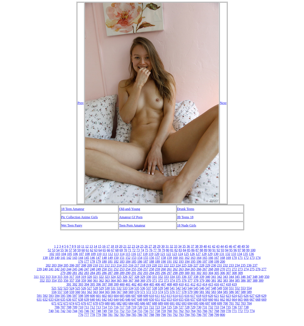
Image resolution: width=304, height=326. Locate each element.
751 (116, 311)
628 (258, 295)
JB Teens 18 (185, 217)
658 (198, 299)
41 (209, 246)
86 (193, 250)
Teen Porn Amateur (132, 225)
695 (195, 303)
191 (169, 261)
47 (234, 246)
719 (133, 307)
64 (100, 250)
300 (187, 273)
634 (57, 299)
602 (104, 295)
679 (101, 303)
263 (181, 269)
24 (137, 246)
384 (231, 280)
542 (178, 288)
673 (65, 303)
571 (142, 292)
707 (62, 307)
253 (122, 269)
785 (133, 314)
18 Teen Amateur (72, 209)
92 (218, 250)
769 (222, 311)
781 (110, 314)
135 (245, 254)
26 (146, 246)
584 (219, 292)
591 (39, 295)
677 (89, 303)
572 (148, 292)
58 (74, 250)
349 (260, 276)
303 (204, 273)
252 (116, 269)
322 (101, 276)
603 (110, 295)
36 (188, 246)
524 (71, 288)
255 (133, 269)
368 (136, 280)
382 (219, 280)
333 (166, 276)
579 (190, 292)
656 (187, 299)
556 (54, 292)
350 (266, 276)
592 (45, 295)
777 (86, 314)
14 (95, 246)
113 (116, 254)
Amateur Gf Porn (130, 217)
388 (255, 280)
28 (154, 246)
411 (187, 284)
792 (175, 314)
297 (169, 273)
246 (80, 269)
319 (83, 276)
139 (51, 257)
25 (142, 246)
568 (125, 292)
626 (246, 295)
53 (53, 250)
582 (207, 292)
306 (222, 273)
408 (169, 284)
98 (243, 250)
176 (80, 261)
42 (213, 246)
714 (104, 307)
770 (228, 311)
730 (198, 307)
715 (110, 307)
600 (92, 295)
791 (169, 314)
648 (139, 299)
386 (243, 280)
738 (246, 307)
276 (258, 269)
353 (48, 280)
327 (130, 276)
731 (204, 307)
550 (225, 288)
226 (190, 265)
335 (178, 276)
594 (57, 295)
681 (113, 303)
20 (120, 246)
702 (237, 303)
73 (138, 250)
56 (66, 250)
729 (192, 307)
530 (107, 288)
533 (125, 288)
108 (87, 254)
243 (62, 269)
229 (207, 265)
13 (91, 246)
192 (175, 261)
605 (122, 295)
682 (119, 303)
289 (122, 273)
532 (119, 288)
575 (166, 292)
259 (157, 269)
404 (145, 284)
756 (145, 311)
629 (263, 295)
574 (160, 292)
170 (234, 257)
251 (110, 269)
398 (110, 284)
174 (258, 257)
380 (207, 280)
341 (213, 276)
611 (157, 295)
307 (228, 273)
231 (219, 265)
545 (195, 288)
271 (228, 269)
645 (122, 299)
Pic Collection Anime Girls (79, 217)
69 (121, 250)
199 (216, 261)
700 (225, 303)
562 (89, 292)
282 (80, 273)
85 (188, 250)
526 (83, 288)
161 (181, 257)
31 (167, 246)
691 (172, 303)
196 (198, 261)
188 (151, 261)
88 (201, 250)
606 (127, 295)
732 (210, 307)
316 (65, 276)
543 (184, 288)
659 (204, 299)
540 (166, 288)
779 (98, 314)
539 (160, 288)
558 (65, 292)
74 (142, 250)
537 (148, 288)
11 (82, 246)
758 (157, 311)
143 (74, 257)
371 (154, 280)
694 (190, 303)
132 (227, 254)
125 (186, 254)
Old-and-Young (129, 209)
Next (223, 103)
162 (187, 257)
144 (80, 257)
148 (104, 257)
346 (243, 276)
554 (249, 288)
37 (192, 246)
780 (104, 314)
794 (187, 314)
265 (192, 269)
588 (243, 292)
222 (166, 265)
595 (62, 295)
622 (222, 295)
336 (184, 276)
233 (231, 265)
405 (151, 284)
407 (163, 284)
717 (122, 307)
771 (234, 311)
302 (198, 273)
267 (204, 269)
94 (226, 250)
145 (86, 257)
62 (91, 250)
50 (247, 246)
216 (130, 265)
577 (178, 292)
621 (216, 295)
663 (228, 299)
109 (93, 254)
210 (95, 265)
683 (125, 303)
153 (133, 257)
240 (45, 269)
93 (222, 250)
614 (175, 295)
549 (219, 288)
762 (181, 311)
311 (36, 276)
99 (248, 250)
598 (80, 295)
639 (86, 299)
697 (207, 303)
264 (187, 269)
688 (154, 303)
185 (133, 261)
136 (251, 254)
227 (195, 265)
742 (62, 311)
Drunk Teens (185, 209)
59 (79, 250)
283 (86, 273)
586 (231, 292)
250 (104, 269)
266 (198, 269)
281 (74, 273)
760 (169, 311)
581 (201, 292)
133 (233, 254)
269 (216, 269)
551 (231, 288)
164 (198, 257)
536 (142, 288)
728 (187, 307)
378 (195, 280)
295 (157, 273)
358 (77, 280)
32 (171, 246)
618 (198, 295)
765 (198, 311)
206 (71, 265)
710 (80, 307)
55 (62, 250)
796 (198, 314)
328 (136, 276)
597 (74, 295)
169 (228, 257)
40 (205, 246)
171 (240, 257)
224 (178, 265)
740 (51, 311)
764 (192, 311)
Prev (80, 103)
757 (151, 311)
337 (190, 276)
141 (62, 257)
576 (172, 292)
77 (155, 250)
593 (51, 295)
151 (122, 257)
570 (136, 292)
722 (151, 307)
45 (226, 246)
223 (172, 265)
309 (240, 273)
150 (116, 257)
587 (237, 292)
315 (59, 276)
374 (172, 280)
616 (187, 295)
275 (252, 269)
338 (195, 276)
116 (133, 254)
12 (87, 246)
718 (127, 307)
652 (163, 299)
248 (92, 269)
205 (65, 265)
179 (98, 261)
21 (125, 246)
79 (163, 250)
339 (201, 276)
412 (192, 284)
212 (107, 265)
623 (228, 295)
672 (59, 303)
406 (157, 284)
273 (240, 269)
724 (163, 307)
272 (234, 269)
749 (104, 311)
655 (181, 299)
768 (216, 311)
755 (139, 311)
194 (187, 261)
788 (151, 314)
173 (252, 257)
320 (89, 276)
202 (48, 265)
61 (87, 250)
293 (145, 273)
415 (210, 284)
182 (116, 261)
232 (225, 265)
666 (246, 299)
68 (117, 250)
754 (133, 311)
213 (113, 265)
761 (175, 311)
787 (145, 314)
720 (139, 307)
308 (234, 273)
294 (151, 273)
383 (225, 280)
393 (80, 284)
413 (198, 284)
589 (249, 292)
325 (119, 276)
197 (204, 261)
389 (260, 280)
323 (107, 276)
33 (175, 246)
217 (136, 265)
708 (68, 307)
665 (240, 299)
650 (151, 299)
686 (142, 303)
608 (139, 295)
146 (92, 257)
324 (113, 276)
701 (231, 303)
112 (110, 254)
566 (113, 292)
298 (175, 273)
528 (95, 288)
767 (210, 311)
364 (113, 280)
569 (130, 292)
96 (235, 250)
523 (65, 288)
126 (192, 254)
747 (92, 311)
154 (139, 257)
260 (163, 269)
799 (216, 314)
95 (231, 250)
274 (246, 269)
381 (213, 280)
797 (204, 314)
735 (228, 307)
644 (116, 299)
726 (175, 307)
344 (231, 276)
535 (136, 288)
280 (68, 273)
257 (145, 269)
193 (181, 261)
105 (69, 254)
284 (92, 273)
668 (258, 299)
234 (237, 265)
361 (95, 280)
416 (216, 284)
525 (77, 288)
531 (113, 288)
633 (51, 299)
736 (234, 307)
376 (184, 280)
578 (184, 292)
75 (146, 250)
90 (210, 250)
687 (148, 303)
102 (51, 254)
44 (222, 246)
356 (65, 280)
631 (39, 299)
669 (263, 299)
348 (255, 276)
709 (74, 307)
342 (219, 276)
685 (136, 303)
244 (68, 269)
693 (184, 303)
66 (108, 250)
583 (213, 292)
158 (163, 257)
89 (205, 250)
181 (110, 261)
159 (169, 257)
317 (71, 276)
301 (192, 273)
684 (130, 303)
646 (127, 299)
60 (83, 250)
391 (68, 284)
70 (125, 250)
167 (216, 257)
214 (119, 265)
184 (127, 261)
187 (145, 261)
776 (80, 314)
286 (104, 273)
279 (62, 273)
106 (75, 254)
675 (77, 303)
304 (210, 273)
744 (74, 311)
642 (104, 299)
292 (139, 273)
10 (78, 246)
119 (150, 254)
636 (68, 299)
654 (175, 299)
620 (210, 295)
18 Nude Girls (186, 225)
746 (86, 311)
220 (154, 265)
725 (169, 307)
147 (98, 257)
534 (130, 288)
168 (222, 257)
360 (89, 280)
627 (252, 295)
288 (116, 273)
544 (190, 288)
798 (210, 314)
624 (234, 295)
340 (207, 276)
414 (204, 284)
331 (154, 276)
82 (176, 250)
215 (125, 265)
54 (58, 250)
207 (77, 265)
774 (252, 311)
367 (130, 280)
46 (230, 246)
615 (181, 295)
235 (243, 265)
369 (142, 280)
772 (240, 311)
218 (142, 265)
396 (98, 284)
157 (157, 257)
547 (207, 288)
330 (148, 276)
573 (154, 292)
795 (192, 314)
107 (81, 254)
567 (119, 292)
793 (181, 314)
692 (178, 303)
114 (121, 254)
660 (210, 299)
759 (163, 311)
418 (228, 284)
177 (86, 261)
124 (180, 254)
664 (234, 299)
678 (95, 303)
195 (192, 261)
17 (108, 246)
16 (104, 246)
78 (159, 250)
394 (86, 284)
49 (243, 246)
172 (246, 257)
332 (160, 276)
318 (77, 276)
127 (198, 254)
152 (127, 257)
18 (112, 246)
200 (222, 261)
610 (151, 295)
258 (151, 269)
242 (57, 269)
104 (63, 254)
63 (96, 250)
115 (127, 254)
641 (98, 299)
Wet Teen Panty (71, 225)
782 (116, 314)
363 (107, 280)
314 (54, 276)
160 (175, 257)
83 (180, 250)
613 (169, 295)
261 (169, 269)
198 (210, 261)
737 (240, 307)
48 (239, 246)
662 (222, 299)
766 (204, 311)
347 (249, 276)
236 (249, 265)
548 (213, 288)
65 (104, 250)
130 (215, 254)
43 (218, 246)
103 (57, 254)
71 (129, 250)
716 (116, 307)
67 (112, 250)
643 (110, 299)
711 (86, 307)
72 (134, 250)
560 (77, 292)
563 (95, 292)
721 (145, 307)
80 (167, 250)
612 (163, 295)
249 (98, 269)
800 (222, 314)
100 (252, 250)
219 (148, 265)
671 (54, 303)
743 (68, 311)
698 (213, 303)
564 (101, 292)
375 (178, 280)
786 (139, 314)
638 (80, 299)
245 (74, 269)
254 (127, 269)
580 (195, 292)
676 (83, 303)
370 (148, 280)
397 (104, 284)
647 (133, 299)
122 (168, 254)
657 (192, 299)
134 (239, 254)
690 (166, 303)
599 (86, 295)
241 (51, 269)
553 (243, 288)
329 (142, 276)
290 (127, 273)
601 (98, 295)
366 (125, 280)
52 (49, 250)
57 (70, 250)
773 (246, 311)
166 (210, 257)
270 (222, 269)
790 (163, 314)
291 (133, 273)
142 (68, 257)
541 (172, 288)
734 (222, 307)
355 (59, 280)
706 (57, 307)
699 (219, 303)
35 (184, 246)
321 (95, 276)
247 (86, 269)
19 (116, 246)
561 (83, 292)
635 (62, 299)
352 (42, 280)
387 (249, 280)
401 (127, 284)
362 (101, 280)
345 (237, 276)
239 (39, 269)
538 (154, 288)
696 (201, 303)
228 (201, 265)
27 (150, 246)
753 (127, 311)
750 (110, 311)
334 (172, 276)
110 (98, 254)
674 (71, 303)
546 (201, 288)
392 (74, 284)
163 (192, 257)
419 (234, 284)
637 (74, 299)
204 (59, 265)
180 (104, 261)
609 (145, 295)
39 (201, 246)
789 (157, 314)
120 (156, 254)
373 (166, 280)
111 (104, 254)
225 (184, 265)
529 (101, 288)
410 (181, 284)
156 (151, 257)
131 (221, 254)
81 (172, 250)
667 (252, 299)
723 (157, 307)
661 (216, 299)
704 (249, 303)
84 (184, 250)
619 (204, 295)
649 (145, 299)
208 (83, 265)
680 (107, 303)
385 (237, 280)
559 (71, 292)
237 (255, 265)
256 (139, 269)
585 (225, 292)
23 (133, 246)
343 (225, 276)
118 (145, 254)
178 (92, 261)
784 (127, 314)
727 (181, 307)
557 (59, 292)
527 (89, 288)
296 (163, 273)
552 (237, 288)
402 (133, 284)
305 (216, 273)
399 (116, 284)
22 (129, 246)
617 (192, 295)
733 (216, 307)
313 (48, 276)
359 (83, 280)
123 (174, 254)
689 (160, 303)
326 (125, 276)
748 (98, 311)
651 (157, 299)
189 (157, 261)
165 (204, 257)
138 (45, 257)
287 (110, 273)
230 (213, 265)
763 (187, 311)
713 (98, 307)
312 (42, 276)
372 (160, 280)
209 (89, 265)
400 (122, 284)
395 (92, 284)
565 (107, 292)
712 (92, 307)
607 (133, 295)
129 (210, 254)
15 (99, 246)
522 (59, 288)
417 (222, 284)
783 (122, 314)
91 (214, 250)
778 (92, 314)
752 (122, 311)
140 (57, 257)
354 (54, 280)
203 (54, 265)
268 (210, 269)
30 (163, 246)
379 (201, 280)
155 (145, 257)
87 (197, 250)
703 (243, 303)
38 (196, 246)
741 (57, 311)
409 (175, 284)
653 (169, 299)
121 (162, 254)
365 (119, 280)
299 (181, 273)
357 (71, 280)
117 (139, 254)
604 (116, 295)
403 (139, 284)
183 (122, 261)
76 (150, 250)
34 (180, 246)
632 (45, 299)
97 (239, 250)
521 (54, 288)
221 (160, 265)
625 (240, 295)
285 (98, 273)
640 (92, 299)
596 (68, 295)
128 (204, 254)
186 (139, 261)
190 (163, 261)
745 (80, 311)
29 (158, 246)
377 (190, 280)
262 (175, 269)
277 (263, 269)
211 (101, 265)
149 (110, 257)
